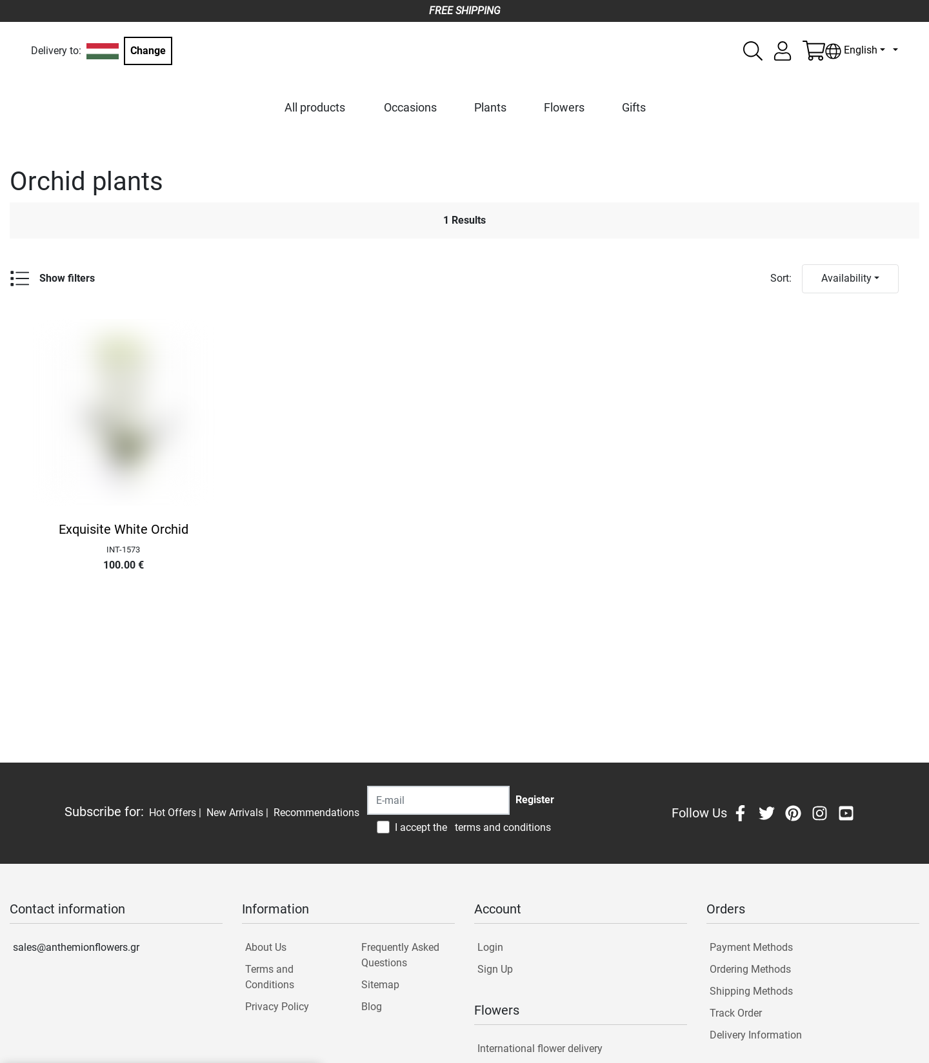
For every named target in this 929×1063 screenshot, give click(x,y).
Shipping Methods (751, 991)
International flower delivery (540, 1048)
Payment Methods (751, 947)
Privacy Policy (277, 1006)
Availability (846, 278)
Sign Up (495, 969)
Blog (371, 1006)
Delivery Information (756, 1035)
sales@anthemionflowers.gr (76, 947)
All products (315, 107)
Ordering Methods (750, 969)
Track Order (736, 1013)
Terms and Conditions (269, 977)
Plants (490, 107)
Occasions (410, 107)
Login (490, 947)
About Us (265, 947)
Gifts (634, 107)
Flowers (564, 107)
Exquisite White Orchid (123, 529)
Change (148, 50)
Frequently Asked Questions (400, 955)
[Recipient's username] (438, 800)
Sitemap (380, 985)
